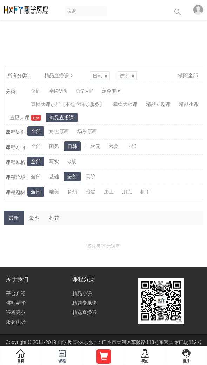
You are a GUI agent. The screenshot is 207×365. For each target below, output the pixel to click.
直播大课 (25, 118)
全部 (36, 91)
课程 (62, 354)
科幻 (72, 191)
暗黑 (90, 191)
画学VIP (84, 91)
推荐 (54, 218)
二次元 (93, 146)
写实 (54, 161)
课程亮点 (16, 312)
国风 (54, 146)
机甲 (145, 191)
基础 (54, 176)
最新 (14, 218)
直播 (186, 354)
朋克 (127, 191)
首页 (20, 354)
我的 (145, 354)
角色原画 (59, 131)
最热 (34, 218)
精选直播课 (84, 312)
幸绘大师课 (125, 104)
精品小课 (189, 104)
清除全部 (188, 75)
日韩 (100, 76)
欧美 (114, 146)
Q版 (71, 161)
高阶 (90, 176)
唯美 (54, 191)
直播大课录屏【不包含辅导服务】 (68, 104)
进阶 (127, 76)
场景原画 (87, 131)
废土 (109, 191)
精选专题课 (84, 303)
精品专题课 (158, 104)
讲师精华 (16, 303)
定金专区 (111, 91)
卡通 (132, 146)
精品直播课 (59, 75)
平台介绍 (16, 293)
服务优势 (16, 322)
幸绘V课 (58, 91)
